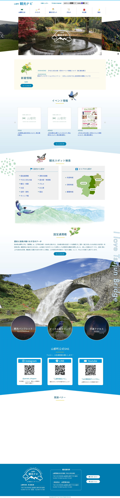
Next (105, 122)
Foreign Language (56, 3)
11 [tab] (66, 139)
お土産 (41, 188)
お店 (22, 188)
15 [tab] (76, 139)
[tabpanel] (29, 122)
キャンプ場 (25, 196)
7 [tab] (56, 139)
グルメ (41, 184)
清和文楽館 (43, 176)
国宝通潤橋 (25, 176)
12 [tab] (69, 139)
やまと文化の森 (26, 180)
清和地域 (70, 185)
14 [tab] (74, 139)
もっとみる (27, 85)
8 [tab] (59, 139)
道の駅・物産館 (45, 180)
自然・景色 (25, 192)
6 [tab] (54, 139)
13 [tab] (71, 139)
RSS (26, 82)
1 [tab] (41, 139)
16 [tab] (79, 139)
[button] (2, 36)
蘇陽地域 (70, 192)
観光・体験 (25, 184)
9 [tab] (61, 139)
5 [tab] (51, 139)
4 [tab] (49, 139)
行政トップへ (44, 3)
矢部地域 (70, 178)
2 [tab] (44, 139)
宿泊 (41, 192)
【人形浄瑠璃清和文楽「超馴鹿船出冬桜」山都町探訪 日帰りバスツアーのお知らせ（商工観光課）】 (29, 135)
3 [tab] (46, 139)
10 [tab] (64, 139)
